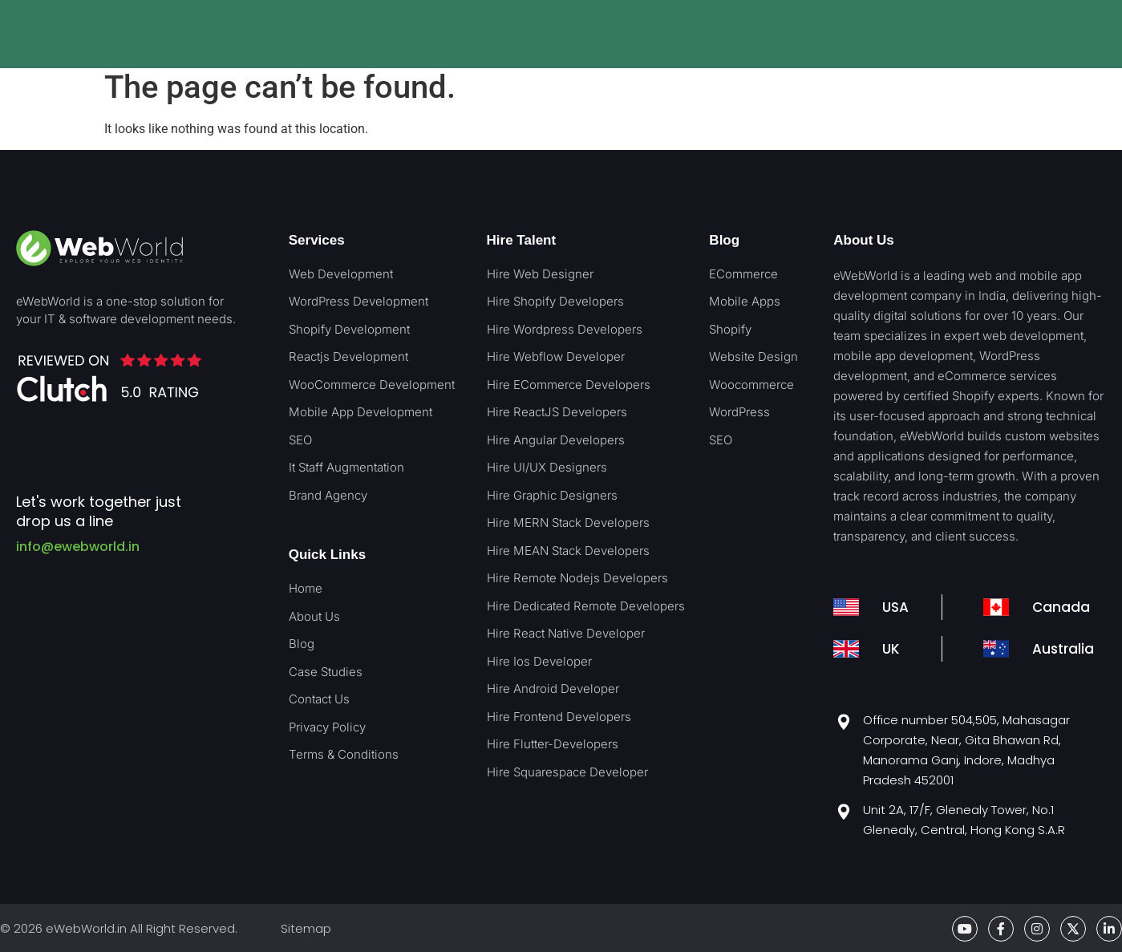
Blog (724, 240)
